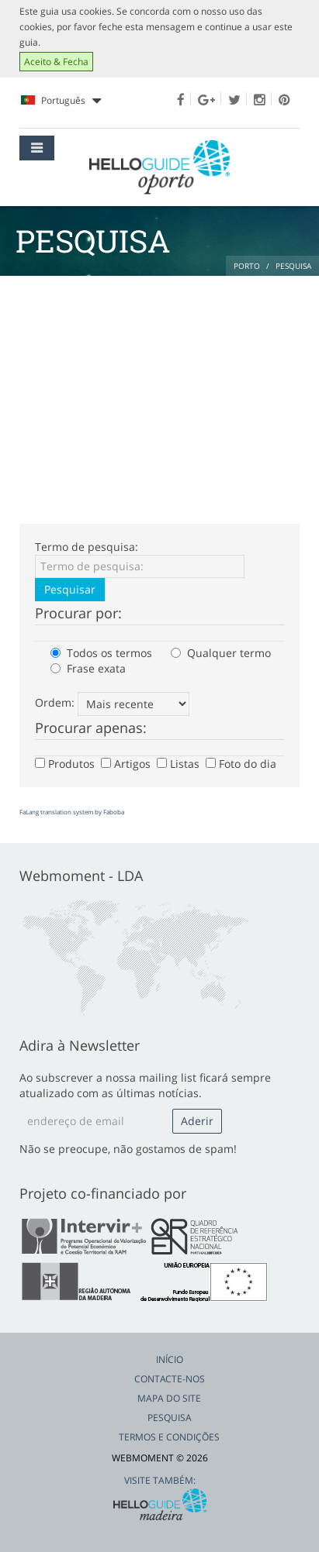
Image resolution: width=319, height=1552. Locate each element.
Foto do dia (242, 763)
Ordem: (55, 702)
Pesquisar (69, 589)
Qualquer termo (221, 652)
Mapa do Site (169, 1398)
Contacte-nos (169, 1378)
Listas (180, 763)
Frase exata (88, 668)
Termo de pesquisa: (86, 546)
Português (61, 100)
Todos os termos (101, 652)
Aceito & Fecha (56, 61)
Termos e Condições (169, 1437)
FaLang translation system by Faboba (71, 811)
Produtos (66, 763)
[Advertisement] (159, 392)
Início (169, 1359)
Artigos (127, 763)
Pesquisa (169, 1417)
